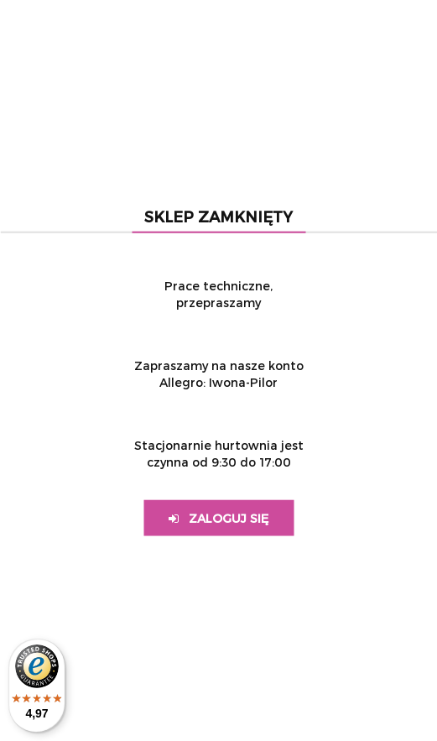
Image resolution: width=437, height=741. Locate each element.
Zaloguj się (218, 518)
